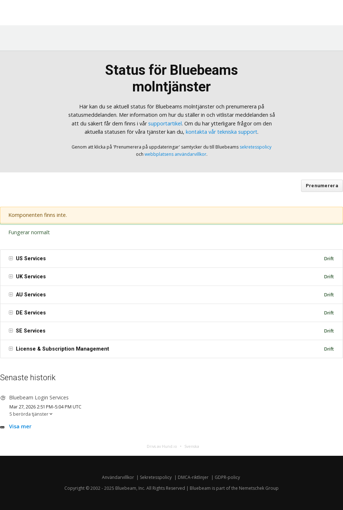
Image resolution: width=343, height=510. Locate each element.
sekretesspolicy (255, 147)
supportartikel (165, 123)
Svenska (191, 446)
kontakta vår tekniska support (221, 131)
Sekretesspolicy (156, 477)
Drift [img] (329, 259)
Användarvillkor (118, 477)
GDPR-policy (227, 477)
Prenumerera (322, 185)
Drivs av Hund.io (162, 446)
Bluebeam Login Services (39, 397)
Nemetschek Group (259, 488)
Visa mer (20, 426)
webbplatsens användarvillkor (175, 154)
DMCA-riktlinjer (193, 477)
